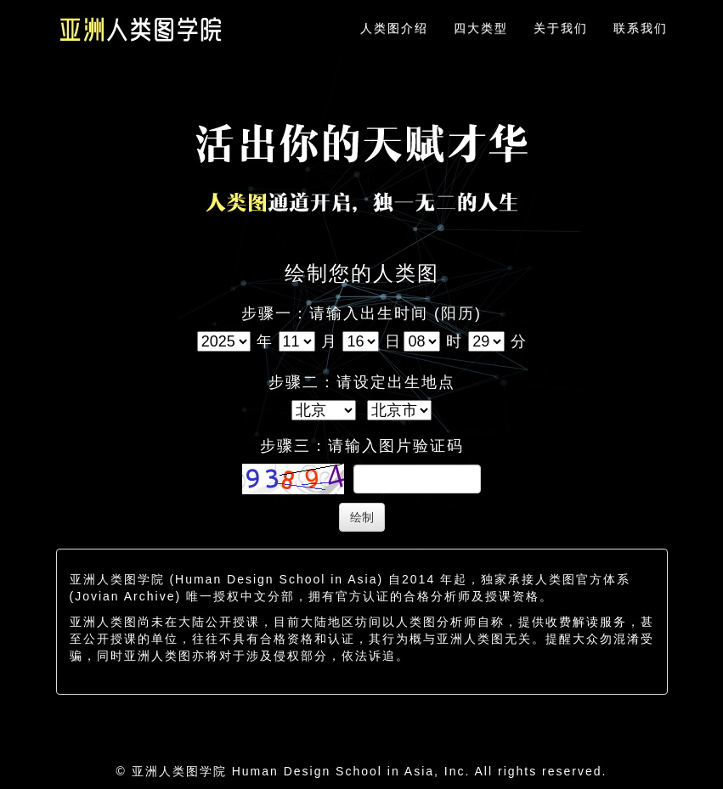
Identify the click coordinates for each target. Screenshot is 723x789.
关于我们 (561, 28)
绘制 (362, 517)
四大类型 (481, 28)
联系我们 (640, 28)
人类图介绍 (394, 28)
